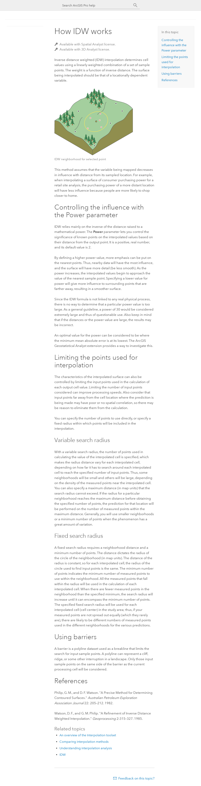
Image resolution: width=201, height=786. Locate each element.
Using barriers (172, 73)
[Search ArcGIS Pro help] (96, 5)
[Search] (135, 5)
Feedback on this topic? (136, 778)
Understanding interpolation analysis (85, 748)
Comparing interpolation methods (84, 742)
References (169, 80)
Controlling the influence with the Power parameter (174, 45)
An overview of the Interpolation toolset (87, 735)
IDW (62, 755)
